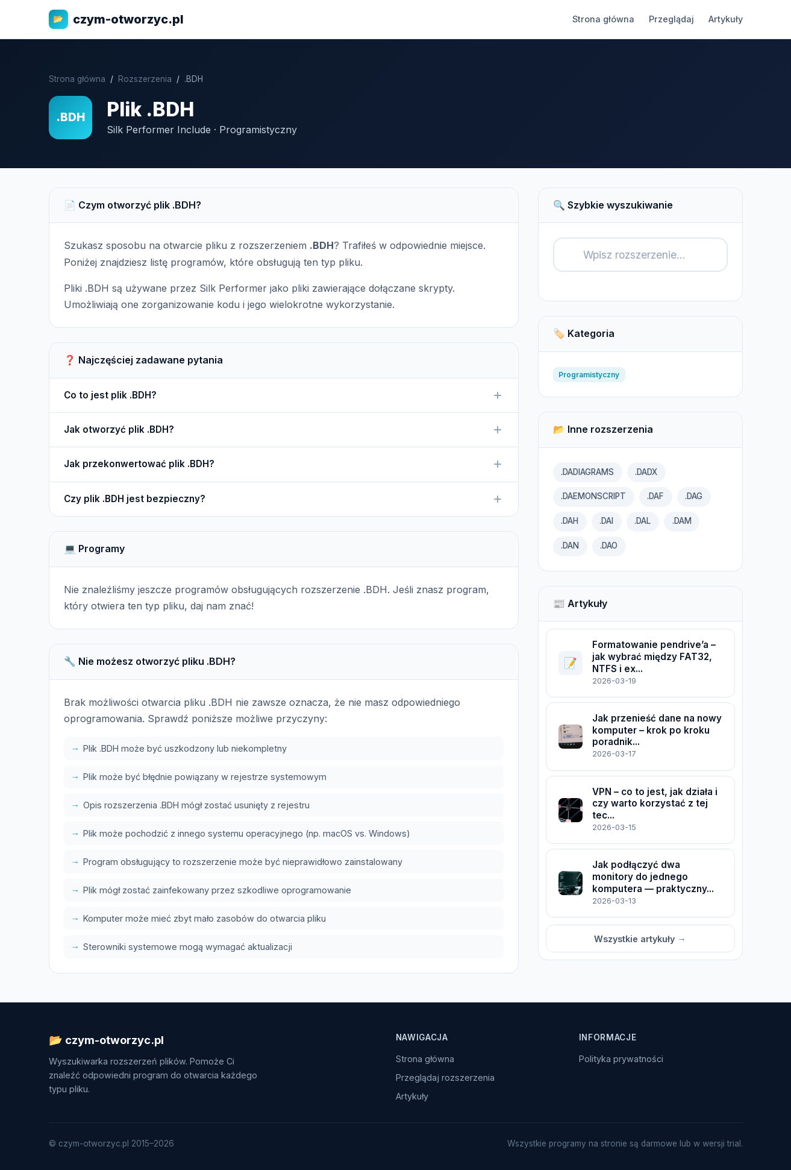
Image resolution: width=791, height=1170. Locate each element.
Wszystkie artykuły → (640, 939)
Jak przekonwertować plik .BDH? (284, 464)
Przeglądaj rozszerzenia (445, 1077)
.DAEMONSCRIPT (593, 496)
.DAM (682, 521)
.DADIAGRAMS (587, 472)
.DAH (569, 521)
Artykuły (725, 19)
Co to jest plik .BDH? (284, 395)
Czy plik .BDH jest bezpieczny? (284, 499)
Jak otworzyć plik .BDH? (284, 430)
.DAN (570, 545)
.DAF (655, 496)
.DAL (642, 521)
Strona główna (603, 19)
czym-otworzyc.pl (116, 19)
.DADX (646, 472)
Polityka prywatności (621, 1059)
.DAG (693, 496)
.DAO (608, 545)
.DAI (606, 521)
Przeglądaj (671, 19)
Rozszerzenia (145, 79)
